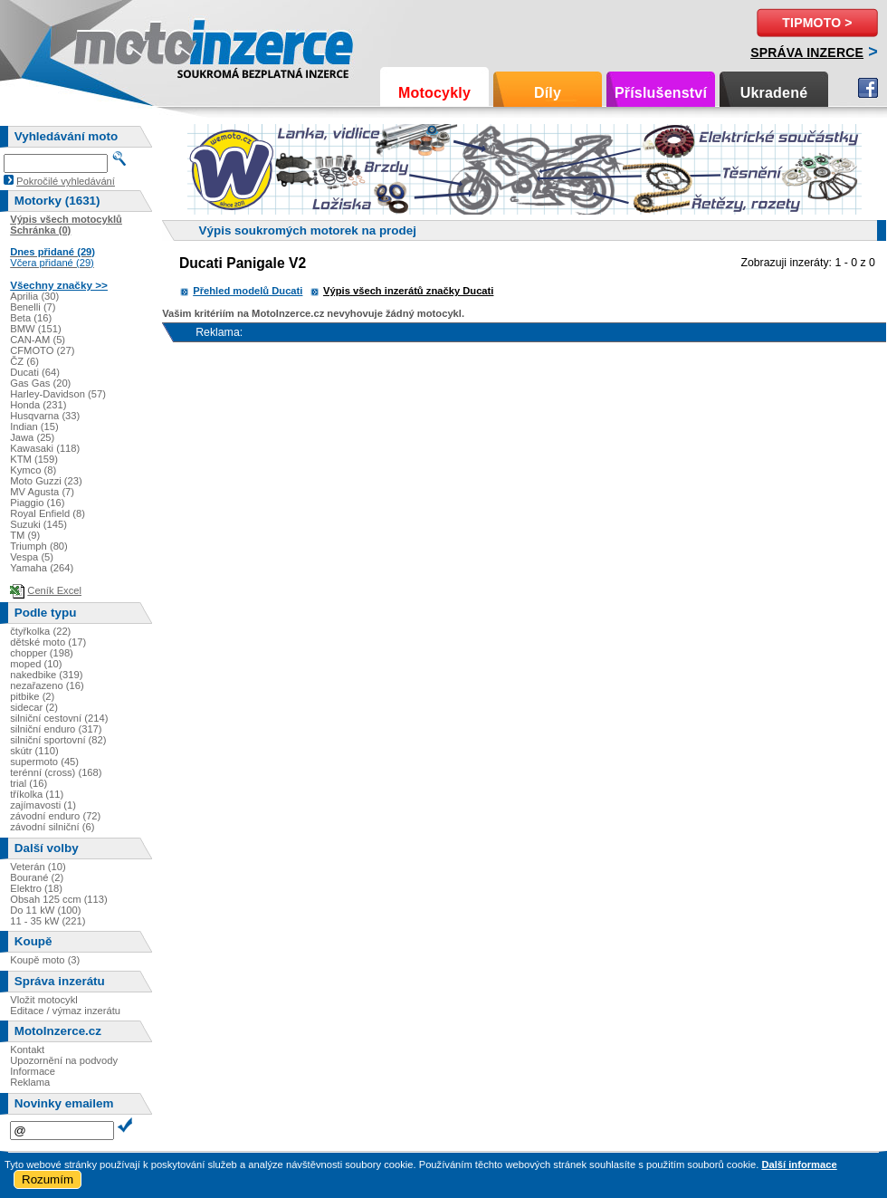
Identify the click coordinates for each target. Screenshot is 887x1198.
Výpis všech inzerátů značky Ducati (408, 290)
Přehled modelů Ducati (247, 290)
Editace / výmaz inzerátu (65, 1010)
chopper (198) (41, 652)
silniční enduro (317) (55, 729)
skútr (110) (34, 750)
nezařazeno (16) (46, 685)
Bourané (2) (36, 877)
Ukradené (774, 93)
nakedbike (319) (46, 674)
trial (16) (28, 783)
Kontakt (27, 1049)
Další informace (798, 1164)
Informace (32, 1071)
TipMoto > (817, 22)
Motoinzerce (112, 45)
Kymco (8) (33, 470)
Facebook (868, 88)
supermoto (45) (44, 761)
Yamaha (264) (41, 567)
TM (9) (25, 535)
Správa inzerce (806, 52)
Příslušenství (661, 93)
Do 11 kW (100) (45, 910)
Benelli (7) (32, 307)
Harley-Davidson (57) (58, 393)
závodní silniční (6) (52, 826)
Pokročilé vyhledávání (65, 181)
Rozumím (47, 1179)
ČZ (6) (24, 361)
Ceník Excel (54, 590)
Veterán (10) (38, 866)
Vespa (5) (31, 556)
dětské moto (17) (48, 642)
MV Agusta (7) (42, 491)
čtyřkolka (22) (40, 631)
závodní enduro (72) (55, 815)
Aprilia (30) (34, 296)
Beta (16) (31, 317)
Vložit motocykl (44, 999)
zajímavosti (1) (43, 805)
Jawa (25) (32, 437)
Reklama (30, 1082)
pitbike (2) (32, 696)
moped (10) (36, 663)
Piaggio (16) (37, 502)
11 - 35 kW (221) (47, 920)
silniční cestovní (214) (59, 718)
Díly (547, 93)
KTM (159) (34, 459)
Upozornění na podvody (64, 1060)
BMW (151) (36, 328)
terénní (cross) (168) (55, 772)
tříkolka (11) (36, 794)
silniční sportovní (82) (58, 739)
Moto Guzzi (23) (46, 480)
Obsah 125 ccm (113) (59, 899)
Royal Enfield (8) (47, 513)
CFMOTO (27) (42, 350)
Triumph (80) (39, 546)
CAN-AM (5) (37, 339)
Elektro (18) (36, 888)
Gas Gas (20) (40, 383)
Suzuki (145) (38, 524)
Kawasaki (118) (45, 448)
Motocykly (434, 93)
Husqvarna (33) (45, 415)
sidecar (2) (34, 707)
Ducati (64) (35, 372)
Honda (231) (38, 404)
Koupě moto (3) (45, 959)
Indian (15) (34, 426)
